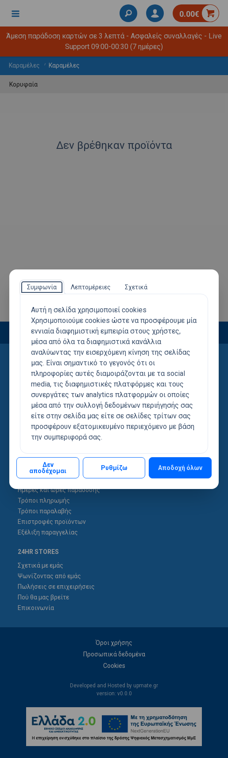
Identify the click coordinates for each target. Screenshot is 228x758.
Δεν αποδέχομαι (47, 467)
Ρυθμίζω (114, 467)
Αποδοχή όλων (180, 467)
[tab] (42, 287)
